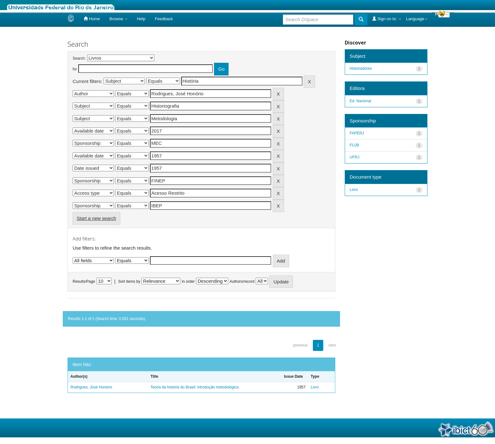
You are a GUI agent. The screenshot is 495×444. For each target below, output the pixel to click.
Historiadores (361, 68)
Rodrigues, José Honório (91, 387)
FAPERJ (357, 133)
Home (92, 18)
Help (141, 18)
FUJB (354, 145)
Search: (79, 58)
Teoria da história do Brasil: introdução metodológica (195, 387)
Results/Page (84, 281)
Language (416, 18)
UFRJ (355, 157)
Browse (119, 18)
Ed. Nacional (360, 101)
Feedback (164, 18)
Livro (315, 387)
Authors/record (242, 281)
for (75, 69)
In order (188, 281)
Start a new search (96, 218)
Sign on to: (386, 18)
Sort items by (129, 281)
